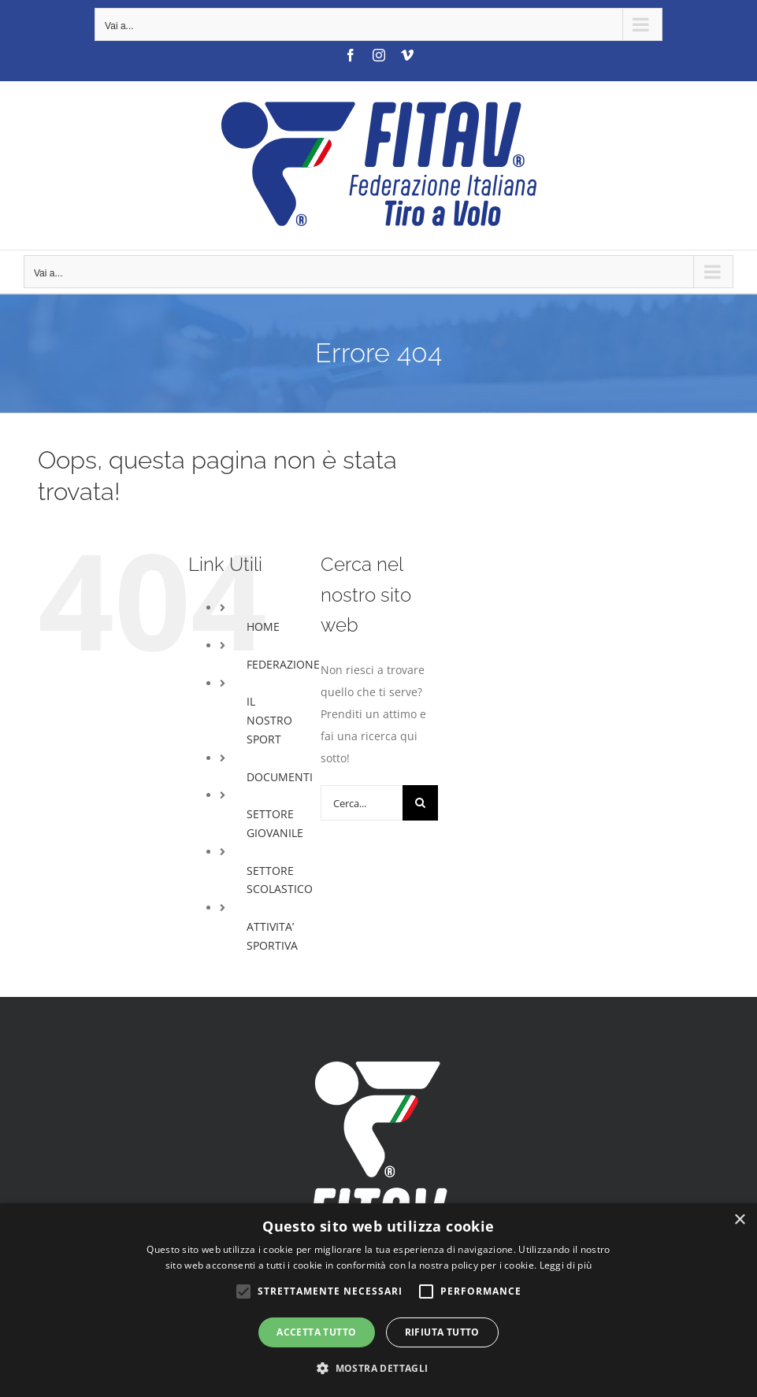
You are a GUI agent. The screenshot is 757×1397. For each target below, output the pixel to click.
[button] (378, 1368)
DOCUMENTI (280, 776)
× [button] (739, 1220)
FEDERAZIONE (283, 664)
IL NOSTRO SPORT (269, 720)
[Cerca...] (362, 803)
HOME (263, 626)
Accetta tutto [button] (316, 1332)
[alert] (378, 1300)
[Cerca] (420, 803)
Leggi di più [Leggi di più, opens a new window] (566, 1265)
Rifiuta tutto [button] (442, 1332)
